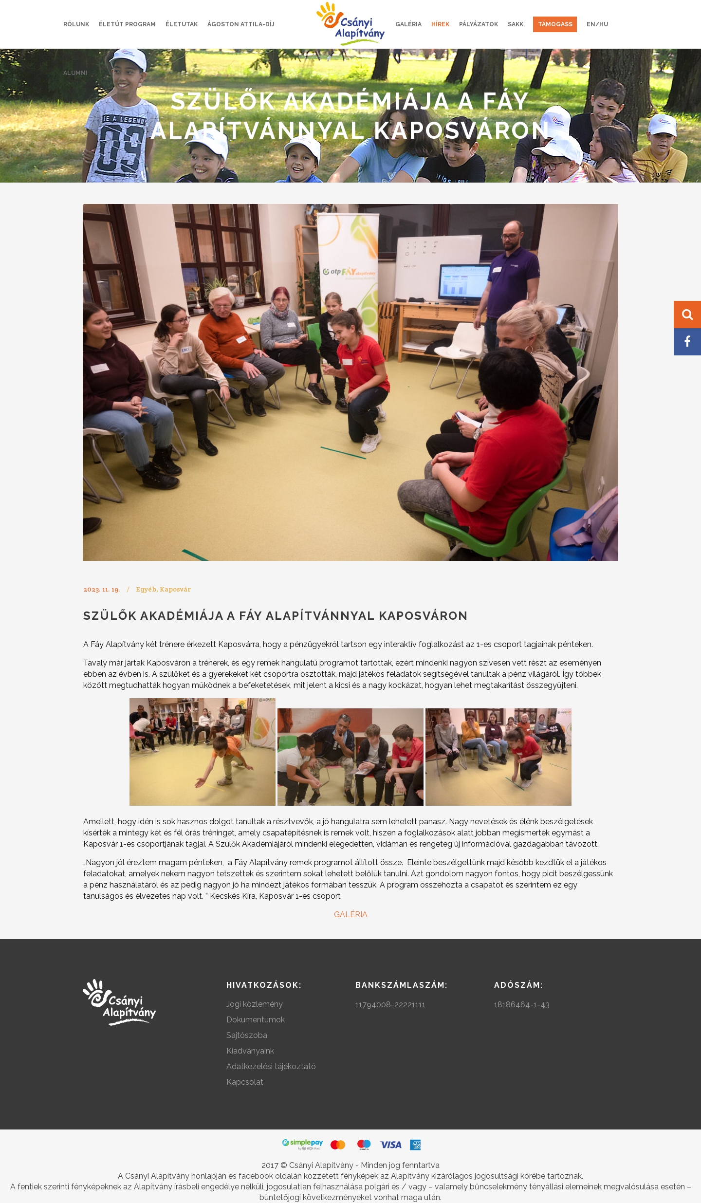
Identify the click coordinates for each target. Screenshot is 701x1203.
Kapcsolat (244, 1082)
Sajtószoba (246, 1035)
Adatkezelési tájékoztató (271, 1066)
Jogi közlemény (254, 1004)
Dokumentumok (255, 1019)
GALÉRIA (351, 914)
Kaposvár (175, 589)
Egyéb (146, 589)
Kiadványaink (250, 1050)
